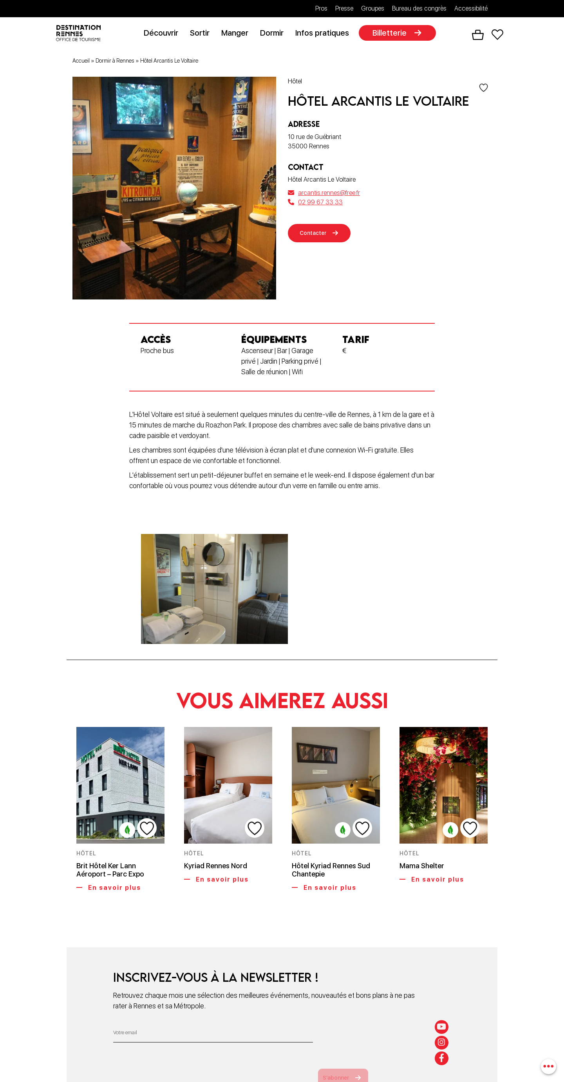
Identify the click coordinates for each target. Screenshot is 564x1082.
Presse (344, 8)
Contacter (316, 236)
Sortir (203, 34)
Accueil (81, 62)
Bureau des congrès (419, 8)
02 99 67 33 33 (315, 203)
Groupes (372, 8)
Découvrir (164, 34)
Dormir (275, 34)
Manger (237, 34)
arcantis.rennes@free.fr (324, 194)
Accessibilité (471, 8)
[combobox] (547, 1065)
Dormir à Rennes (115, 62)
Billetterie (393, 34)
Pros (321, 8)
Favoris (497, 36)
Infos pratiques (325, 34)
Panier (478, 36)
